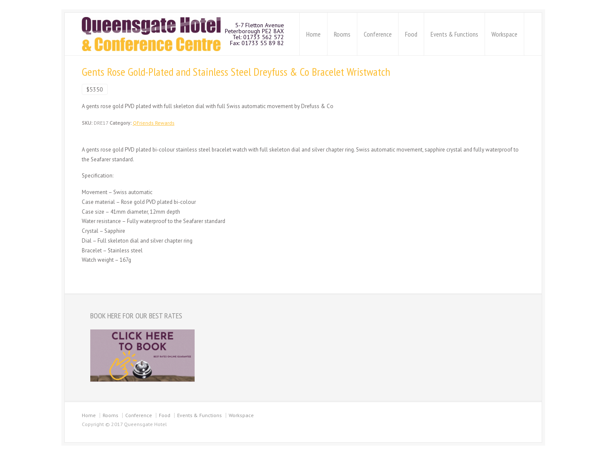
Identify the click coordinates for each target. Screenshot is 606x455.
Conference (378, 34)
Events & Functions (454, 34)
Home (313, 34)
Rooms (342, 34)
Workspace (504, 34)
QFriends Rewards (154, 123)
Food (411, 34)
